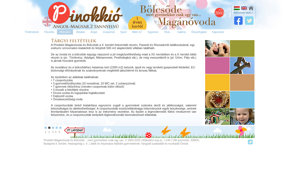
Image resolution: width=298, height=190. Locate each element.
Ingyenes (153, 32)
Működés (65, 32)
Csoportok (109, 32)
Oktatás (80, 32)
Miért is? (137, 32)
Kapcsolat (218, 32)
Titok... (168, 32)
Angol (93, 32)
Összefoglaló (199, 32)
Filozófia (49, 32)
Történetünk (32, 32)
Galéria (181, 32)
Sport (123, 32)
